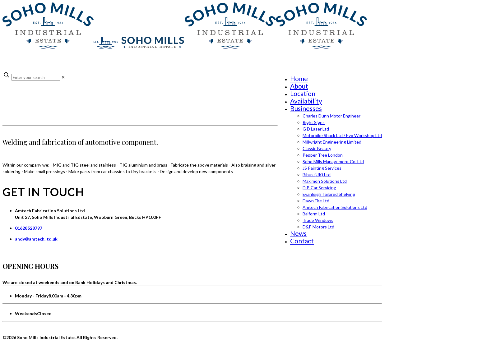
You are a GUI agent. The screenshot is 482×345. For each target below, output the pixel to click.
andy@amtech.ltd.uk (36, 239)
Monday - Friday (32, 295)
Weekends (26, 313)
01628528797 (28, 228)
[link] (63, 77)
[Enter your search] (36, 77)
